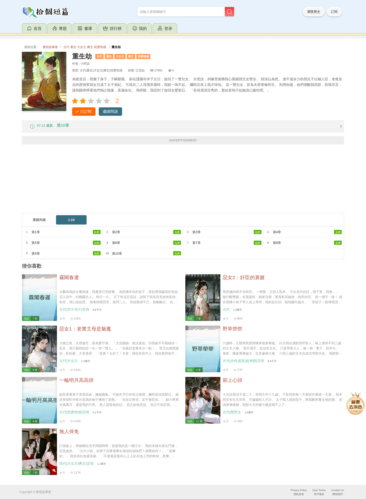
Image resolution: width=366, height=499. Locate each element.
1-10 (71, 223)
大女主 (81, 47)
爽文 (90, 47)
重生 (73, 47)
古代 (66, 47)
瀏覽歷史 (313, 12)
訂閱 (334, 12)
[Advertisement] (162, 183)
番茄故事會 (50, 47)
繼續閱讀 (110, 111)
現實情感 (100, 47)
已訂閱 (86, 111)
